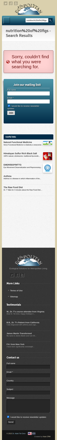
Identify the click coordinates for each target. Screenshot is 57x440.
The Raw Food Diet (13, 187)
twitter (5, 3)
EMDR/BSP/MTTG (12, 165)
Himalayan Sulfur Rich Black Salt (20, 153)
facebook (11, 3)
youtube (16, 3)
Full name (11, 90)
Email (10, 98)
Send (10, 422)
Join (11, 113)
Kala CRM (46, 436)
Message (11, 398)
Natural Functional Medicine (18, 142)
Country (10, 380)
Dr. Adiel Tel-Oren (19, 433)
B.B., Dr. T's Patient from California (23, 322)
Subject (10, 389)
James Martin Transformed (19, 333)
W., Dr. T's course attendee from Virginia (25, 311)
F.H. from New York (15, 344)
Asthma (7, 176)
